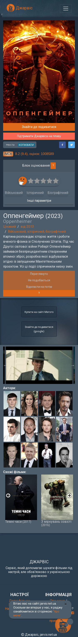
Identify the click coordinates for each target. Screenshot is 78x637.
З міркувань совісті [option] (57, 501)
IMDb (8, 154)
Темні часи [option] (21, 499)
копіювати (26, 144)
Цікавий (9, 227)
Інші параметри (39, 201)
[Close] (65, 604)
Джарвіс (19, 8)
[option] (39, 365)
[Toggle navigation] (66, 8)
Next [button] (73, 365)
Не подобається (39, 280)
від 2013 (27, 227)
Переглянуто (39, 273)
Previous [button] (5, 365)
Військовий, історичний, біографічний (37, 232)
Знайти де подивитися (39, 127)
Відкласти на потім (39, 286)
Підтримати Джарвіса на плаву (39, 136)
